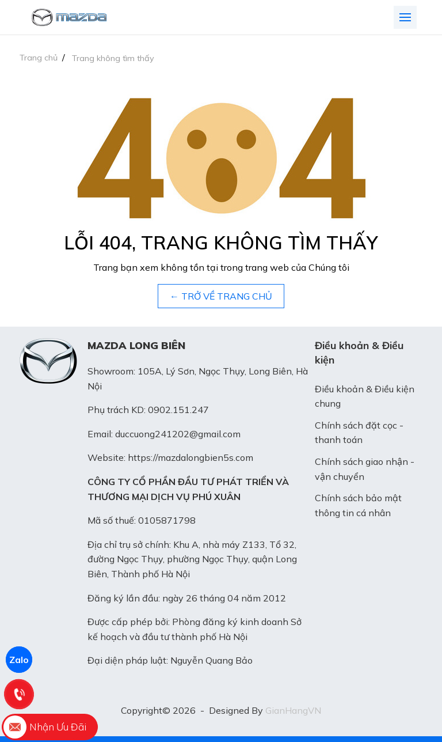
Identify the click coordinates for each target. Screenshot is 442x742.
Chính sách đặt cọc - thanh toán (359, 432)
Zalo (19, 659)
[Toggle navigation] (405, 17)
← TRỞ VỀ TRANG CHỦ (221, 296)
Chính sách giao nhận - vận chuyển (364, 469)
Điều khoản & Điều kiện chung (364, 396)
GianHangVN (293, 710)
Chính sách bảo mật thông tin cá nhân (358, 505)
